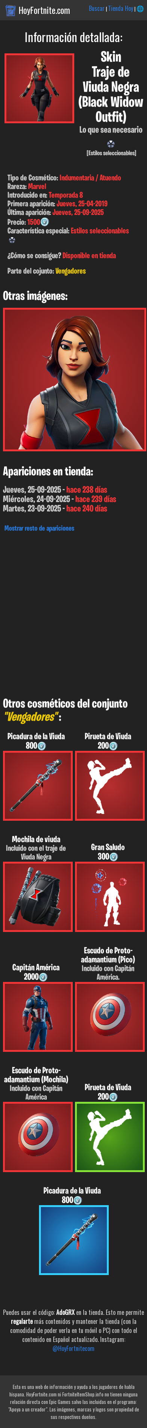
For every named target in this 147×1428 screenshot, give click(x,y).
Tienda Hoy (120, 8)
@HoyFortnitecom (73, 1348)
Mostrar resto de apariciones (39, 528)
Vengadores (71, 271)
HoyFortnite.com (44, 10)
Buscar (97, 8)
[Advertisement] (73, 613)
